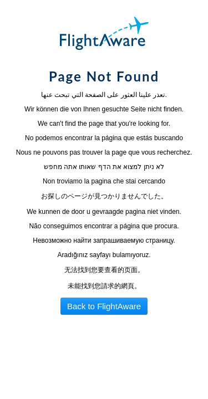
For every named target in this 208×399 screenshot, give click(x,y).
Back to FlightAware (104, 306)
